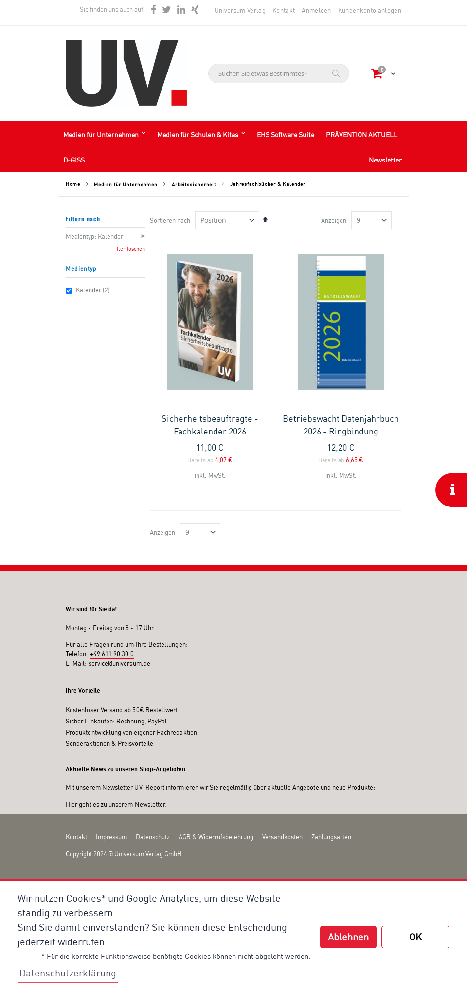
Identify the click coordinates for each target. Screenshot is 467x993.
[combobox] (278, 73)
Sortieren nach (170, 220)
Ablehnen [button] (348, 937)
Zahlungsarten (331, 837)
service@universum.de (119, 663)
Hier (71, 804)
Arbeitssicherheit (194, 184)
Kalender (89, 290)
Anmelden (316, 10)
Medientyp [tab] (81, 268)
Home (73, 184)
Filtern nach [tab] (83, 219)
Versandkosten (282, 837)
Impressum (111, 837)
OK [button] (415, 937)
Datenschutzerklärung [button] (67, 973)
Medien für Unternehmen (126, 184)
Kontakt (283, 10)
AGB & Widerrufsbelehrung (216, 837)
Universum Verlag (240, 10)
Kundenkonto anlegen (369, 10)
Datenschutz (153, 837)
